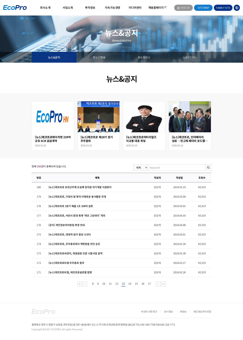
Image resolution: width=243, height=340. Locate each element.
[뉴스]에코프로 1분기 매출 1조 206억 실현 (71, 206)
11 (110, 283)
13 (123, 283)
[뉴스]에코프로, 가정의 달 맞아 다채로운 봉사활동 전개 (77, 196)
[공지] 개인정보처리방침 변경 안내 (67, 225)
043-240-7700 (147, 324)
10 (103, 283)
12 (116, 283)
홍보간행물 (99, 57)
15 (136, 283)
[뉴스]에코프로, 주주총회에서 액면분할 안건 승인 (74, 244)
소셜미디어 (189, 57)
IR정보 (183, 311)
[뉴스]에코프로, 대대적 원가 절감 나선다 (70, 234)
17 (149, 283)
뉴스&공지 (54, 57)
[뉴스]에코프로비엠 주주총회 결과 (66, 263)
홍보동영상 (144, 57)
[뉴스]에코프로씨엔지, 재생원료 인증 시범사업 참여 (75, 253)
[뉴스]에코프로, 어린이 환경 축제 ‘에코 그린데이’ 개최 (77, 215)
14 (129, 283)
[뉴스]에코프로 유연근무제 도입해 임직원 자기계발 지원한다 (80, 187)
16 (142, 283)
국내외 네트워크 (149, 311)
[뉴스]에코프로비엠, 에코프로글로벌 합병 (70, 272)
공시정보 (168, 311)
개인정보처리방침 (202, 311)
